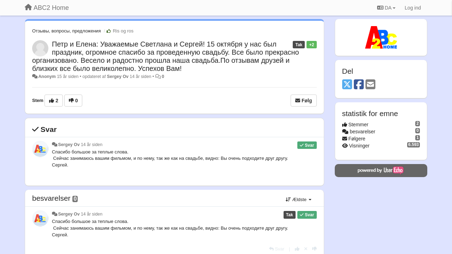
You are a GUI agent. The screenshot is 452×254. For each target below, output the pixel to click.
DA (386, 8)
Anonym (46, 76)
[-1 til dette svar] (314, 249)
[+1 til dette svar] (297, 249)
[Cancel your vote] (306, 249)
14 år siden (91, 144)
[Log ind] (413, 8)
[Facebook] (359, 85)
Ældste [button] (298, 199)
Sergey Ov (118, 76)
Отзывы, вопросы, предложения (66, 31)
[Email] (370, 85)
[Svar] (276, 249)
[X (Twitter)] (347, 85)
